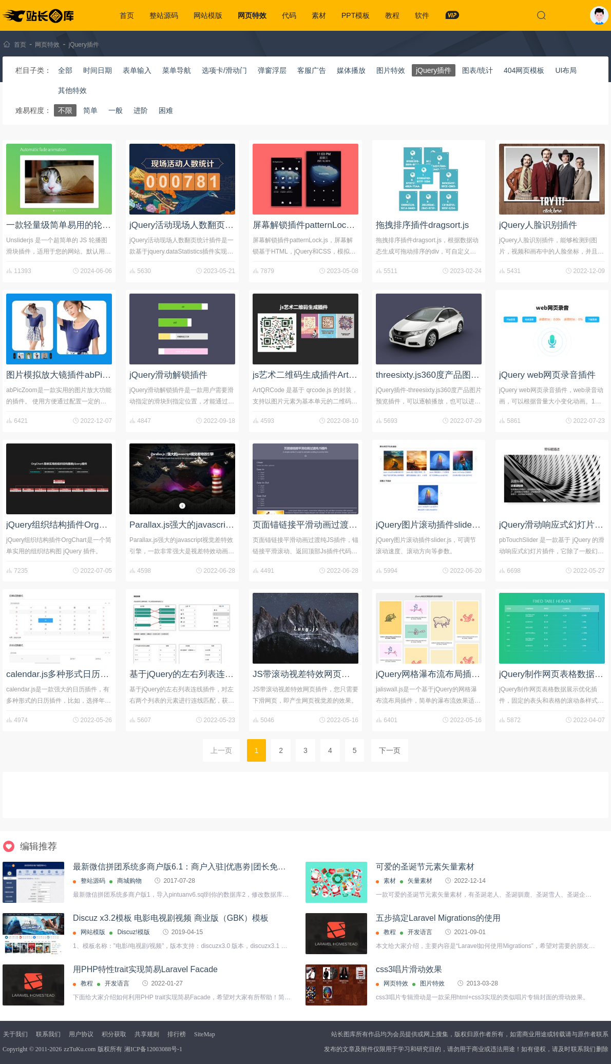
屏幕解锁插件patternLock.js (306, 225)
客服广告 (311, 70)
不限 (65, 110)
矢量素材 (420, 880)
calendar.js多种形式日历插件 (62, 674)
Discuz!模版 (133, 932)
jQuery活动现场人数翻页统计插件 (194, 225)
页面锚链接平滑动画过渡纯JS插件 (319, 525)
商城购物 (129, 880)
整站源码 (163, 15)
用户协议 (81, 1034)
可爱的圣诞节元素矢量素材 (425, 866)
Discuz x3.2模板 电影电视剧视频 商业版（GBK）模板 (171, 918)
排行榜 (176, 1034)
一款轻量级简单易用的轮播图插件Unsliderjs (91, 225)
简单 (90, 110)
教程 (392, 15)
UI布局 (566, 70)
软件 (422, 15)
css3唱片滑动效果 (409, 969)
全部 (65, 70)
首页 (127, 15)
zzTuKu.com (80, 1049)
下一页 (389, 750)
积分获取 (114, 1034)
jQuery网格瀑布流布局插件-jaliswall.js (449, 674)
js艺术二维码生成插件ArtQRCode (318, 375)
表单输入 (137, 70)
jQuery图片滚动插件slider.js (429, 525)
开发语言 (420, 932)
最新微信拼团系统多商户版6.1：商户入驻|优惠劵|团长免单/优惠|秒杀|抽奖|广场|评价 (226, 866)
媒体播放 (351, 70)
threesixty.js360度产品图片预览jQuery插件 (458, 375)
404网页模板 (524, 70)
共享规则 (147, 1034)
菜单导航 (176, 70)
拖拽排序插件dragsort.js (422, 225)
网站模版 (208, 15)
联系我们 (48, 1034)
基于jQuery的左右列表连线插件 (190, 674)
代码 (289, 15)
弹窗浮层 (272, 70)
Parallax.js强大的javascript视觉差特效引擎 (211, 525)
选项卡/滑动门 (224, 70)
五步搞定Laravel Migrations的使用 (438, 918)
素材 (319, 15)
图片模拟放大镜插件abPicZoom (67, 375)
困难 (166, 110)
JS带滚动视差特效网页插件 (306, 674)
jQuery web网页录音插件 (547, 375)
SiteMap (204, 1034)
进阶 (140, 110)
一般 (115, 110)
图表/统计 (477, 70)
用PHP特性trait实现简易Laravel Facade (145, 969)
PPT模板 (355, 15)
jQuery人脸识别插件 (538, 225)
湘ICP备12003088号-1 (153, 1049)
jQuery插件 (84, 44)
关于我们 (15, 1034)
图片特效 (390, 70)
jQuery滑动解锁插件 (168, 375)
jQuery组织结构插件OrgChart (63, 525)
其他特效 (72, 90)
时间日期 (97, 70)
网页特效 (252, 15)
